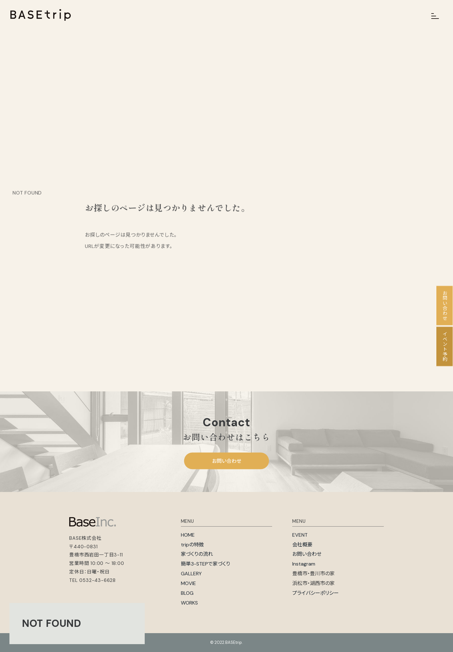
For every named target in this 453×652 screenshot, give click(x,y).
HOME (188, 535)
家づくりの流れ (197, 554)
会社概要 (302, 544)
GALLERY (191, 573)
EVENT (300, 535)
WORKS (189, 603)
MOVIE (188, 583)
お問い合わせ (226, 460)
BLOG (187, 593)
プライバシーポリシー (315, 593)
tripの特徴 (192, 544)
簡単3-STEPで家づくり (205, 564)
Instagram (303, 564)
